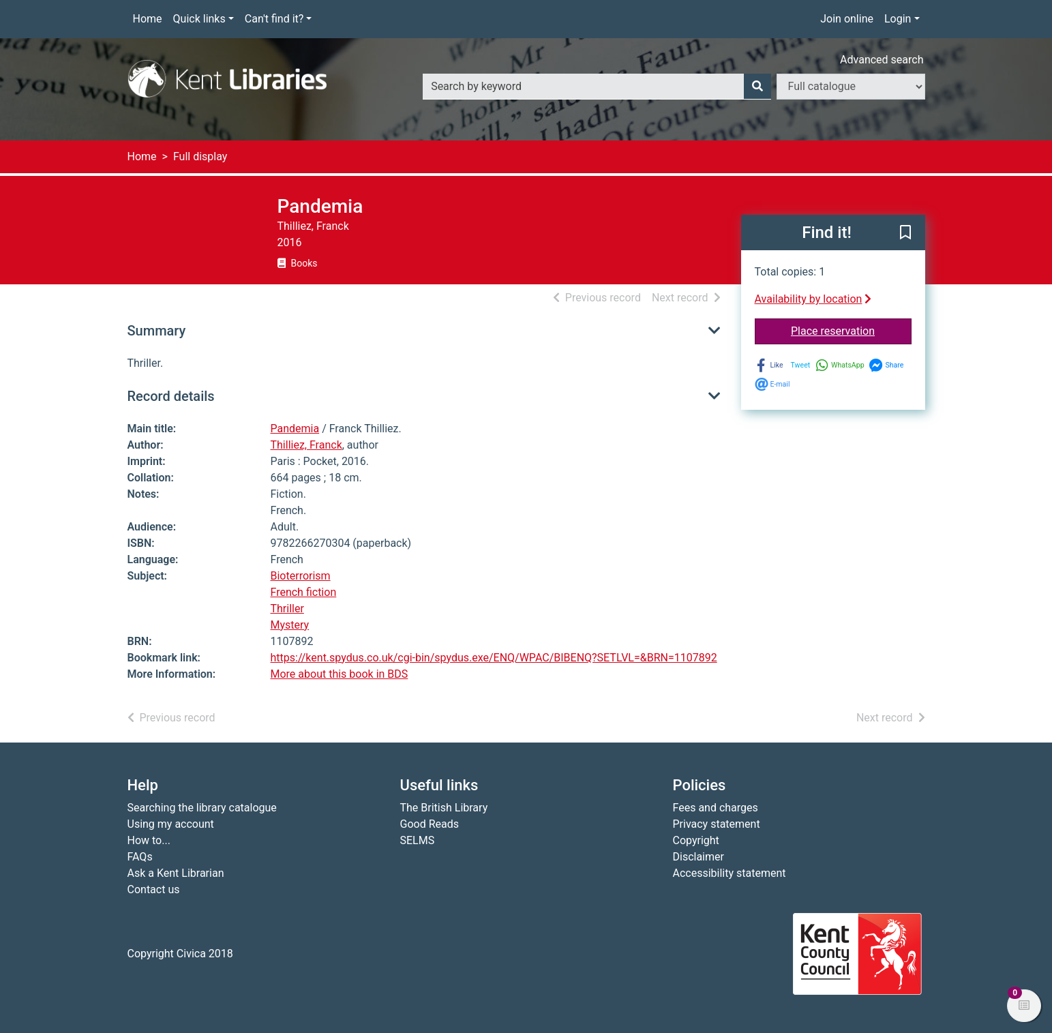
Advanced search (881, 59)
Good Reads (429, 824)
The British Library (444, 807)
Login (897, 18)
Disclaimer (698, 856)
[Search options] (851, 87)
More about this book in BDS (339, 674)
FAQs (140, 856)
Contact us (153, 889)
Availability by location (813, 299)
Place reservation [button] (851, 330)
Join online (846, 18)
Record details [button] (171, 396)
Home (147, 18)
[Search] (757, 87)
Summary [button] (156, 331)
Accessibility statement (729, 873)
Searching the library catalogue (202, 807)
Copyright (696, 840)
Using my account (170, 824)
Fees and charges (715, 807)
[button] (905, 233)
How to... (148, 840)
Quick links (199, 18)
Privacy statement (716, 824)
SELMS (417, 840)
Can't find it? (274, 18)
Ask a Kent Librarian (175, 873)
